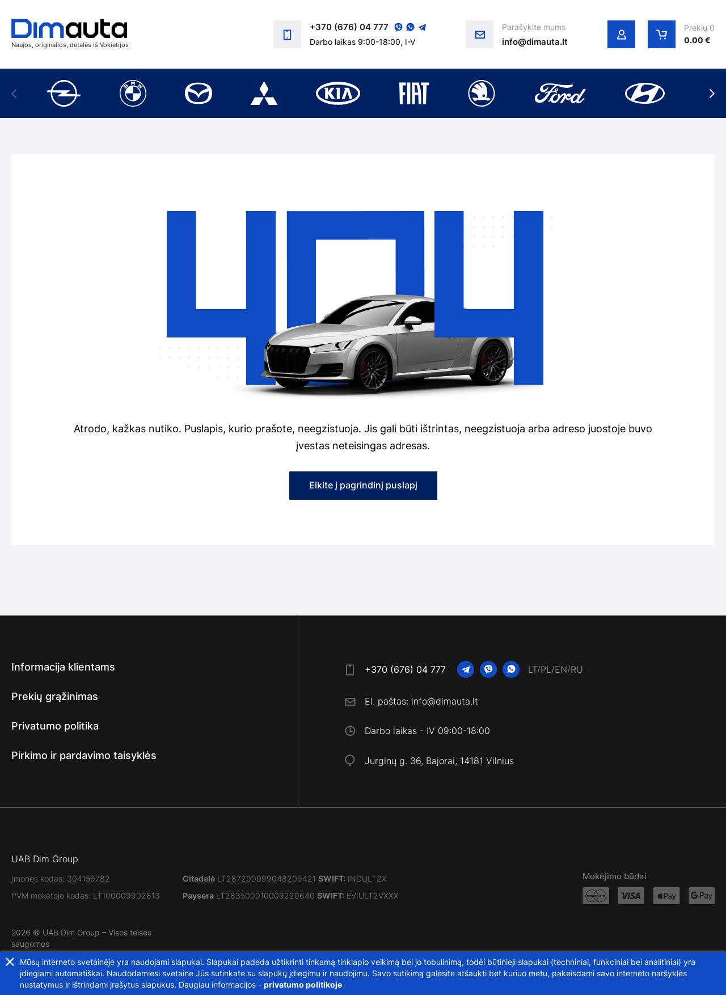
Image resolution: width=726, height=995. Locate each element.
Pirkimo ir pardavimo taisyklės (84, 755)
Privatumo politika (55, 726)
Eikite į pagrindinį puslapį (363, 485)
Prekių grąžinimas (54, 696)
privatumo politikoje (303, 984)
